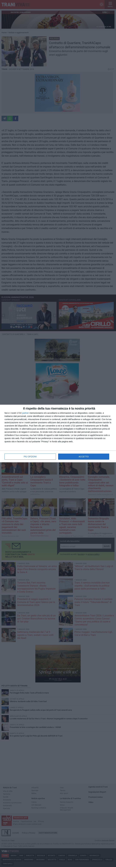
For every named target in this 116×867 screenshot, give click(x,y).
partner (25, 413)
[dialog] (58, 433)
